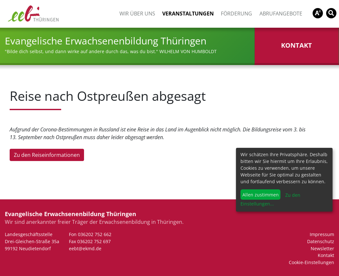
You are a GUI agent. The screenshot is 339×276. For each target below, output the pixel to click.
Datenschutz (320, 241)
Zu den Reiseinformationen (47, 154)
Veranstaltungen (188, 13)
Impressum (322, 234)
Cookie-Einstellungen (311, 262)
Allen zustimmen (260, 195)
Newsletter (322, 248)
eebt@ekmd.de (85, 248)
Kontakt (326, 255)
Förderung (236, 13)
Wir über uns (137, 13)
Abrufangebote (280, 13)
